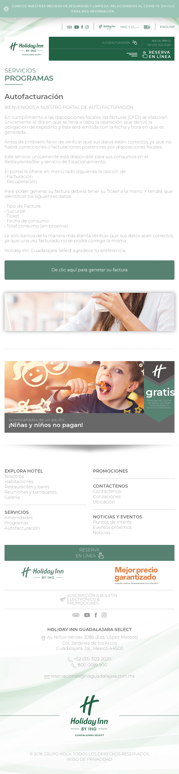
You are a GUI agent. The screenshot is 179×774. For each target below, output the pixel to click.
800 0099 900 (92, 665)
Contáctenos (107, 491)
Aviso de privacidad (89, 759)
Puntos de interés (112, 522)
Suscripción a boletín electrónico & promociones (92, 599)
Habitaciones (19, 481)
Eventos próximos (112, 527)
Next (168, 429)
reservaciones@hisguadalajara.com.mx (93, 676)
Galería (12, 497)
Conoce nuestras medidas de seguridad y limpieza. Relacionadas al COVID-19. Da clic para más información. (89, 8)
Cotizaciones (107, 496)
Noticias (101, 532)
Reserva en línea (89, 552)
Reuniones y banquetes (30, 492)
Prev (11, 429)
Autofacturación (119, 43)
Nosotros (14, 476)
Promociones (110, 471)
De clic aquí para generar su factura (89, 270)
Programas (16, 523)
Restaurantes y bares (27, 487)
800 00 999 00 (161, 40)
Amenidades (18, 517)
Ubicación (104, 502)
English (167, 27)
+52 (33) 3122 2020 (159, 44)
